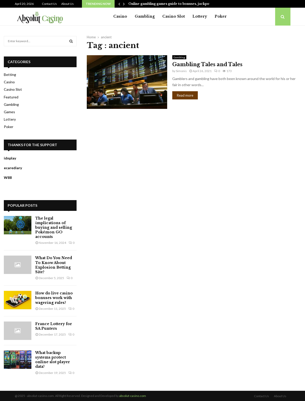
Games (9, 112)
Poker (221, 16)
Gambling (145, 16)
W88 (8, 177)
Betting (10, 74)
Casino (120, 16)
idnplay (10, 158)
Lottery (199, 16)
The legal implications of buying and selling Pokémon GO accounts (53, 227)
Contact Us (49, 4)
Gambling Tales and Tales (207, 64)
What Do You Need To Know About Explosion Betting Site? (53, 265)
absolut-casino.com (132, 396)
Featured (11, 97)
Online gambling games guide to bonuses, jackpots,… (172, 4)
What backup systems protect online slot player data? (52, 359)
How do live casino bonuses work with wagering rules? (54, 298)
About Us (67, 4)
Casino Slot (173, 16)
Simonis (181, 71)
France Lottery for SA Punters (53, 326)
